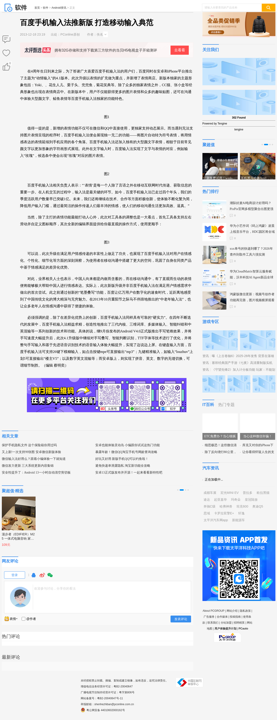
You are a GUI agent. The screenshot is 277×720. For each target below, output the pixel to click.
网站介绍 (232, 610)
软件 (45, 7)
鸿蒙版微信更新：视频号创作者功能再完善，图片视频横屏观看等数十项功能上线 (252, 298)
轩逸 (241, 513)
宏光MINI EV (229, 493)
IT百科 (208, 404)
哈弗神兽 (226, 506)
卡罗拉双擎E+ (224, 513)
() (10, 64)
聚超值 (208, 144)
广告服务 (209, 616)
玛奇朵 (236, 499)
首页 (37, 7)
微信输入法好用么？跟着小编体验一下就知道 (34, 459)
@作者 (31, 619)
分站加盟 (226, 622)
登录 (14, 575)
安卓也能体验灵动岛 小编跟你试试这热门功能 (127, 445)
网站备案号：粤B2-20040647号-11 (102, 698)
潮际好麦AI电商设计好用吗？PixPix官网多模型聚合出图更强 (251, 206)
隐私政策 (245, 610)
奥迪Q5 (257, 506)
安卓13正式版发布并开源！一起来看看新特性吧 (128, 472)
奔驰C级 (209, 506)
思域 (207, 513)
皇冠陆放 (251, 499)
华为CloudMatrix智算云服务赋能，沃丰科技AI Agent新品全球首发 (252, 275)
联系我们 (212, 622)
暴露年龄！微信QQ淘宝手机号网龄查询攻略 (126, 452)
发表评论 (180, 619)
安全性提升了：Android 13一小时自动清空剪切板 (36, 472)
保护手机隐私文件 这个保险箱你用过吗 (29, 445)
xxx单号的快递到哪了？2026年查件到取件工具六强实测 (251, 251)
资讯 (205, 356)
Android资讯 (59, 7)
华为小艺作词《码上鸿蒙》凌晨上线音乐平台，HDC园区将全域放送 (252, 229)
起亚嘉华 (220, 499)
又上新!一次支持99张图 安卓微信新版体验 (31, 452)
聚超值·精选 (12, 491)
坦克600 (242, 506)
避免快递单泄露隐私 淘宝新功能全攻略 (122, 465)
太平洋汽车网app (216, 520)
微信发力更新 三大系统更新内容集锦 (28, 465)
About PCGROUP (213, 610)
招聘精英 (239, 622)
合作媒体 (222, 616)
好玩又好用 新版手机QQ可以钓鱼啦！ (122, 459)
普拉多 (247, 493)
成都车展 (210, 493)
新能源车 (238, 520)
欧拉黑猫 (263, 493)
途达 (207, 499)
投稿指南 (235, 616)
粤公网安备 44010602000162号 (103, 710)
